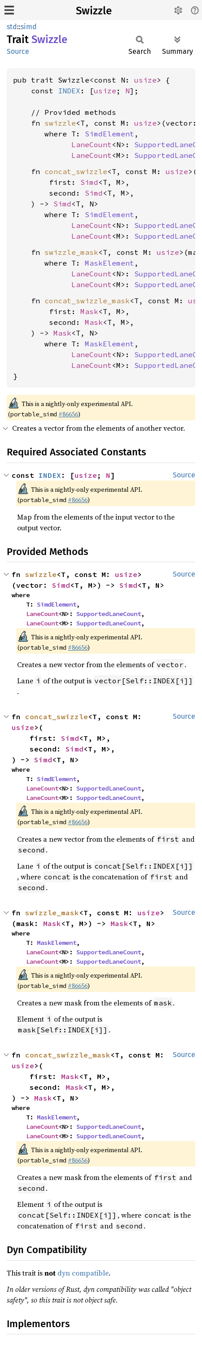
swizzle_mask (71, 252)
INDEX (69, 90)
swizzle (60, 122)
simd (29, 26)
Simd (89, 182)
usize (145, 79)
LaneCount (91, 144)
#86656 (68, 414)
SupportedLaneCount (108, 614)
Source (18, 51)
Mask (89, 311)
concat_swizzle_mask (87, 300)
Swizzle (94, 10)
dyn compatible (83, 1273)
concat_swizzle (75, 171)
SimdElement (109, 133)
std (12, 26)
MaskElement (109, 262)
